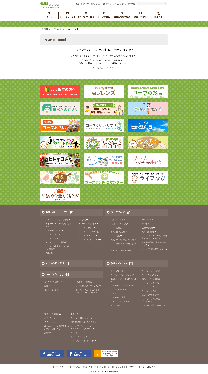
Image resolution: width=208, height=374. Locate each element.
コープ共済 (82, 220)
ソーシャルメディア (79, 337)
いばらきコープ (89, 367)
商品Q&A (145, 224)
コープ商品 (116, 236)
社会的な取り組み (55, 263)
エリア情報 (115, 305)
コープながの (130, 367)
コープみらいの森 (149, 291)
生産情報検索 (148, 228)
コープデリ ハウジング (87, 236)
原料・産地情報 (149, 232)
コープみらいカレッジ (151, 283)
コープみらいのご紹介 (53, 282)
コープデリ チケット (86, 228)
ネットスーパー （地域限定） (59, 242)
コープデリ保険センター (88, 224)
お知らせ (74, 314)
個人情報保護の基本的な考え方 (88, 286)
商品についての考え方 (120, 224)
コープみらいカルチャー (152, 287)
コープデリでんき (54, 234)
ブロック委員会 (117, 271)
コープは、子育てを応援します (154, 305)
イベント (114, 294)
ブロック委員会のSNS (119, 290)
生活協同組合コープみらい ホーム (52, 29)
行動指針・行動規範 (83, 282)
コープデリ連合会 (60, 367)
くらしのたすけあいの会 (120, 301)
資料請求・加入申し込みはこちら (114, 4)
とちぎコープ (104, 367)
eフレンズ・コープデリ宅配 (58, 220)
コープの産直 (116, 228)
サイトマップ (49, 322)
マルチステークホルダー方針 (83, 341)
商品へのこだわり (118, 220)
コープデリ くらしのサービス (89, 232)
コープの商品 (118, 212)
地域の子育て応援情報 (151, 279)
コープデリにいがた (147, 367)
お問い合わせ (95, 4)
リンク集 (74, 333)
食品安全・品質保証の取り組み (124, 240)
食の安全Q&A (147, 220)
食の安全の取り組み (119, 232)
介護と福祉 (50, 253)
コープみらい (75, 367)
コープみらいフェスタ (151, 271)
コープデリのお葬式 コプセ (89, 240)
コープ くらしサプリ (151, 275)
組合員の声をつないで (151, 295)
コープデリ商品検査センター (154, 249)
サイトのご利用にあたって (81, 318)
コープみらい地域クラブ (120, 297)
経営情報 (47, 286)
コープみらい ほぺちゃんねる (123, 285)
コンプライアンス (51, 290)
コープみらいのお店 (55, 230)
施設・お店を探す (82, 4)
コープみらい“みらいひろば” (122, 275)
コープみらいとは (55, 274)
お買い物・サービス (56, 212)
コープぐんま (117, 367)
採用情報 (131, 4)
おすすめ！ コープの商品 (121, 250)
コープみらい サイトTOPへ (104, 68)
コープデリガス (53, 238)
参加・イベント (119, 263)
